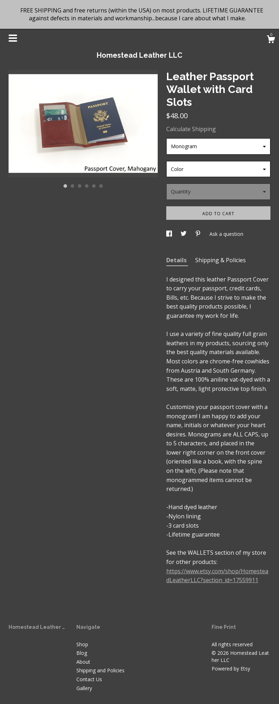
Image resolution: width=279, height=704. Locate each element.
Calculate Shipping (191, 129)
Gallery (84, 688)
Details (177, 260)
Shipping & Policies (220, 260)
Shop (82, 644)
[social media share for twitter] (184, 234)
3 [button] (79, 186)
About (83, 661)
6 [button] (101, 186)
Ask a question (226, 234)
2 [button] (72, 186)
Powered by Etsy (231, 668)
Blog (81, 652)
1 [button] (65, 186)
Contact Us (89, 679)
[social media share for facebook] (169, 234)
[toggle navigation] (13, 38)
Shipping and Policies (100, 670)
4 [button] (86, 186)
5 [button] (94, 186)
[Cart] (271, 40)
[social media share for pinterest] (198, 234)
